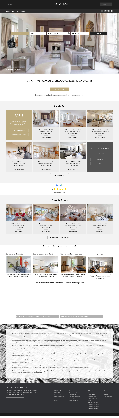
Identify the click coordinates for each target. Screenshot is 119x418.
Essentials (106, 396)
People (105, 394)
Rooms (33, 33)
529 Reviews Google (59, 193)
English (9, 4)
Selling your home (73, 402)
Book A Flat (59, 5)
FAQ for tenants (92, 393)
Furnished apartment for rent (76, 394)
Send (98, 33)
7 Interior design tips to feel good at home (74, 319)
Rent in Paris (72, 400)
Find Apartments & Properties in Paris (59, 238)
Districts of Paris (92, 398)
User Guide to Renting (74, 398)
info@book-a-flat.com (59, 398)
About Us (56, 402)
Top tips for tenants (93, 410)
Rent (8, 11)
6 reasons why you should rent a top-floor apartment (33, 319)
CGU (66, 416)
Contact (56, 400)
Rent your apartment (59, 89)
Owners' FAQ (72, 396)
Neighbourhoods (92, 396)
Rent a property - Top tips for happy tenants (59, 247)
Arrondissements (53, 33)
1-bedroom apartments (93, 404)
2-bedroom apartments (93, 406)
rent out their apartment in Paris (45, 361)
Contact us (21, 11)
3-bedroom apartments (93, 408)
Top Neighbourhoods (19, 134)
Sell (13, 11)
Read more (100, 159)
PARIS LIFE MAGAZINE (108, 389)
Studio (89, 402)
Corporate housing (92, 394)
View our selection (59, 175)
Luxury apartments (92, 400)
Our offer (71, 393)
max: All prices (76, 33)
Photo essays (107, 393)
